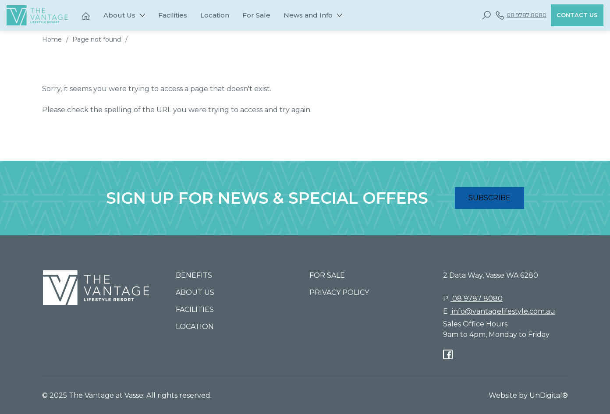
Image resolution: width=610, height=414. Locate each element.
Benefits (194, 275)
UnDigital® (548, 395)
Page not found (96, 39)
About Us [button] (119, 15)
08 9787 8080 (521, 15)
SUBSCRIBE (489, 198)
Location (214, 15)
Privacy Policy (339, 292)
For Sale (256, 15)
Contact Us (577, 14)
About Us (195, 292)
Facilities (172, 15)
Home (52, 39)
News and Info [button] (308, 15)
